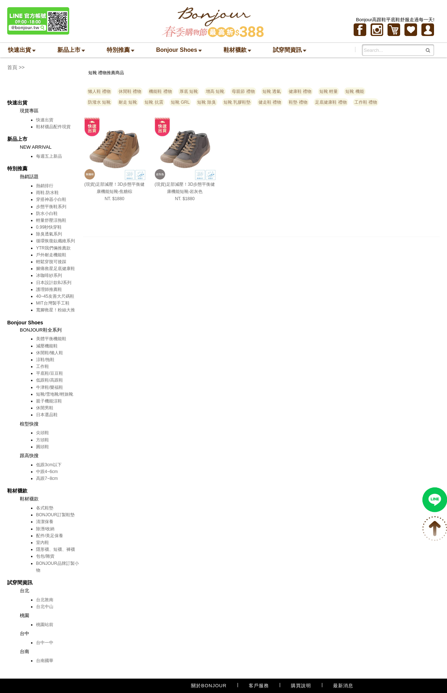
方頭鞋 (42, 439)
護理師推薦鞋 (49, 289)
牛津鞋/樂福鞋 (49, 387)
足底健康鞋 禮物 (330, 102)
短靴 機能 (354, 91)
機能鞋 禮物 (160, 91)
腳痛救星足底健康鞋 (55, 268)
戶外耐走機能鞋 (51, 254)
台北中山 (44, 606)
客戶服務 (259, 685)
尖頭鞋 (42, 432)
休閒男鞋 (44, 407)
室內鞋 (42, 542)
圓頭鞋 (42, 446)
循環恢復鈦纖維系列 (55, 240)
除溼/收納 (45, 528)
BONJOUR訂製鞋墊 (55, 514)
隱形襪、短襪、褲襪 (55, 549)
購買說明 (301, 685)
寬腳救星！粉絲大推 (55, 309)
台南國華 (44, 660)
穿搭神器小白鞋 (51, 199)
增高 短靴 (215, 91)
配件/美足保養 (49, 535)
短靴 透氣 (271, 91)
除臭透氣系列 (49, 234)
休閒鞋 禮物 (130, 91)
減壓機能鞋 (47, 345)
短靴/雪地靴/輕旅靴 (54, 394)
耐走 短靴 (128, 102)
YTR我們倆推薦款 (53, 248)
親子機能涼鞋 (49, 401)
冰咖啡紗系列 (49, 275)
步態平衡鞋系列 (51, 206)
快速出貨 (22, 50)
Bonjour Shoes (179, 50)
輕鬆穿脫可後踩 (51, 261)
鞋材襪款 (237, 50)
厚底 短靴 (189, 91)
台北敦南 (44, 599)
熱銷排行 (44, 185)
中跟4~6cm (47, 471)
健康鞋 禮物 (300, 91)
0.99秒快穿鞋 (49, 227)
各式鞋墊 (44, 507)
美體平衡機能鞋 (51, 338)
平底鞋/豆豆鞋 (49, 373)
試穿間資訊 (289, 50)
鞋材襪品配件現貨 (53, 126)
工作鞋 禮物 (365, 102)
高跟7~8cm (47, 478)
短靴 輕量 (328, 91)
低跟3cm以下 (49, 464)
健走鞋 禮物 (269, 102)
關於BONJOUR (209, 685)
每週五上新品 (49, 156)
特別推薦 (120, 50)
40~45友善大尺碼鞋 (55, 296)
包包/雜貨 (45, 556)
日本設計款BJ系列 (53, 282)
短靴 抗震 (154, 102)
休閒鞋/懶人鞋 (49, 352)
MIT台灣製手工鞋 (53, 303)
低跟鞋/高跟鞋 (49, 380)
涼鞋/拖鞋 (45, 359)
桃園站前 (44, 624)
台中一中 (44, 642)
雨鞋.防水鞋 (47, 192)
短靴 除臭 (206, 102)
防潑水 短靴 (99, 102)
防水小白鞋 (47, 213)
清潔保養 (44, 521)
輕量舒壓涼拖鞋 (51, 220)
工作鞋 (42, 366)
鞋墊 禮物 (298, 102)
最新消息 (343, 685)
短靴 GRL (180, 102)
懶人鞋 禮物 (99, 91)
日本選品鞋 (47, 414)
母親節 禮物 (243, 91)
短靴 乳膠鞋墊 (237, 102)
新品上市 (71, 50)
